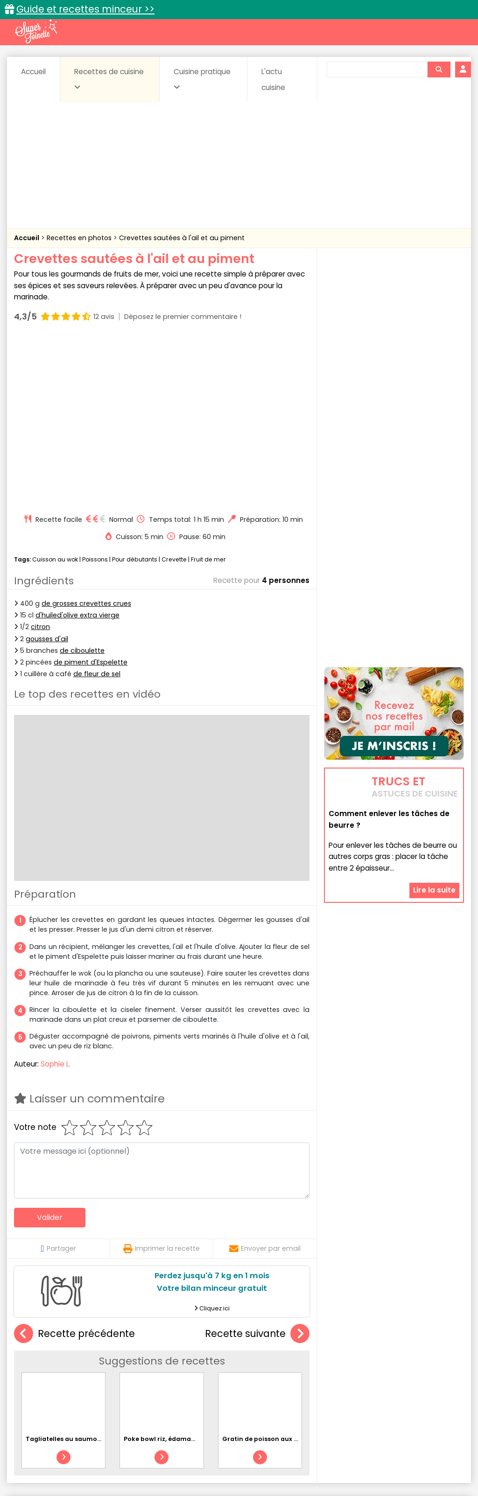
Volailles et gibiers (241, 1395)
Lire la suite (434, 834)
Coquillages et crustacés (383, 1368)
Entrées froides (237, 1377)
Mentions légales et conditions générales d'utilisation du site (252, 1459)
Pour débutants (134, 391)
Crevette (174, 391)
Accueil (33, 71)
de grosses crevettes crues (86, 436)
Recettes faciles (112, 1348)
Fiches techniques (287, 1348)
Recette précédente (74, 1166)
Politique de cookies (113, 1468)
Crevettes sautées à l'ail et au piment (182, 237)
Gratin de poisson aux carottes (271, 1271)
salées (183, 1387)
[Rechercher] (438, 69)
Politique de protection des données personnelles (236, 1468)
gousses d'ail (47, 471)
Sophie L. (55, 896)
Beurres (136, 1368)
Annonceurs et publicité (70, 1459)
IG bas (331, 1377)
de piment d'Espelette (90, 494)
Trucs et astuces (370, 1348)
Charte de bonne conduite (399, 1459)
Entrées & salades (105, 1377)
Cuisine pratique (202, 79)
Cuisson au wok (55, 391)
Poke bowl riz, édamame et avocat (178, 1271)
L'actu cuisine (273, 79)
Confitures (265, 1368)
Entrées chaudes (173, 1377)
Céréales (220, 1368)
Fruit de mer (208, 391)
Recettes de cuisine (109, 79)
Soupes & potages (275, 1387)
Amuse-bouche (85, 1368)
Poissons (95, 391)
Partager (58, 1081)
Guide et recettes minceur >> (85, 9)
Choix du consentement (364, 1468)
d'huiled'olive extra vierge (77, 447)
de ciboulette (82, 482)
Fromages (291, 1377)
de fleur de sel (96, 506)
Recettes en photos (80, 237)
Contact (133, 1459)
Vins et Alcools (422, 1387)
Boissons (177, 1368)
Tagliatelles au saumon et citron (78, 1271)
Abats (36, 1368)
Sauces (220, 1387)
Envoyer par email (265, 1081)
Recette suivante (257, 1166)
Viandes (372, 1387)
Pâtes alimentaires (86, 1387)
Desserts (49, 1377)
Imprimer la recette (161, 1081)
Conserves (313, 1368)
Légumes (371, 1377)
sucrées (331, 1387)
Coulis (446, 1368)
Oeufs (410, 1377)
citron (40, 459)
